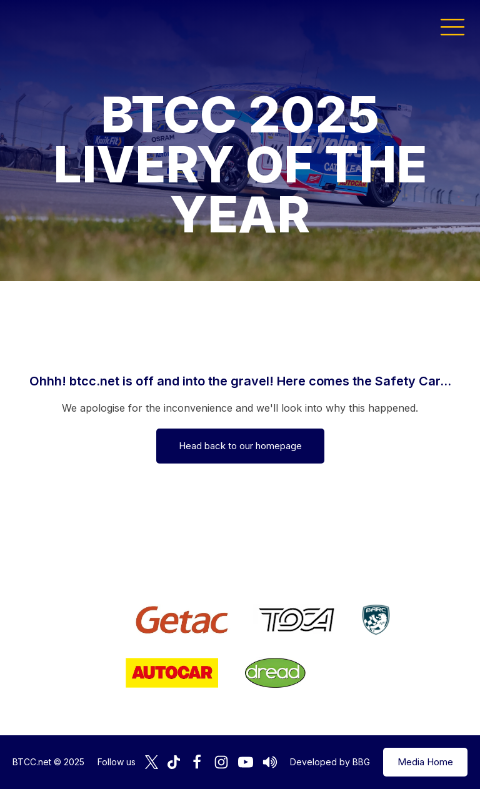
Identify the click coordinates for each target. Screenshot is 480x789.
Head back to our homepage (240, 446)
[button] (453, 26)
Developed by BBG (330, 762)
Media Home (425, 762)
